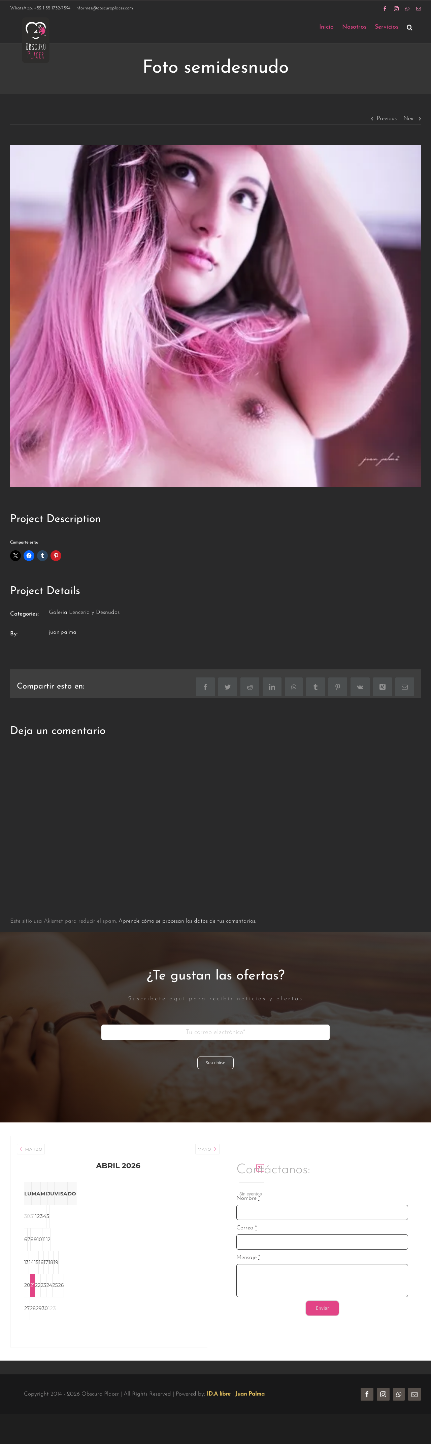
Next (409, 118)
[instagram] (383, 1406)
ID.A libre (219, 1406)
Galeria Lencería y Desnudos (84, 612)
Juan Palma (250, 1406)
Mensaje (248, 1264)
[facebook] (367, 1406)
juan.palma (62, 632)
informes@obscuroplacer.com (104, 8)
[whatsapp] (399, 1406)
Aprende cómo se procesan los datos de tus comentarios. (187, 921)
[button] (409, 27)
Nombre (248, 1205)
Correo (246, 1234)
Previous (387, 118)
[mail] (414, 1406)
